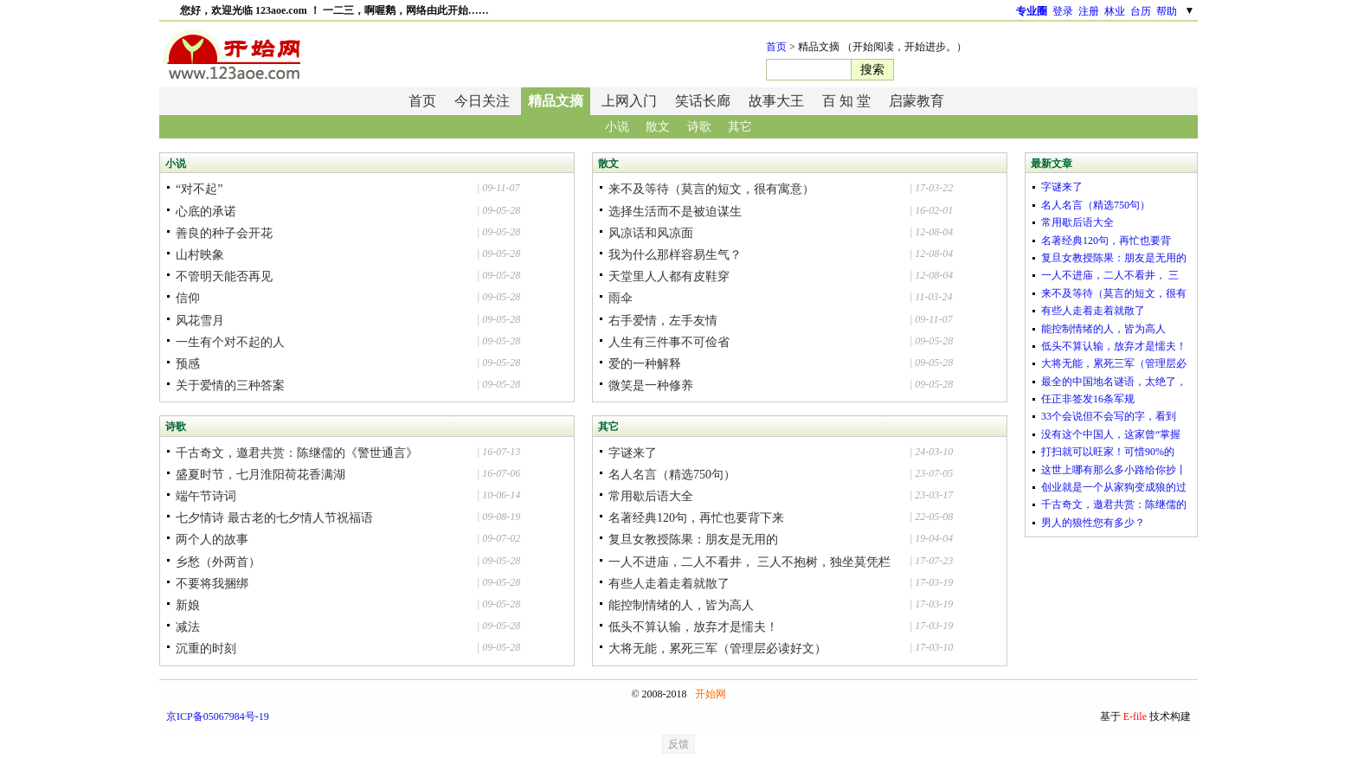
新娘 (188, 605)
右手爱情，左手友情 (662, 320)
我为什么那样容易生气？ (675, 254)
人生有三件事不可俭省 (669, 342)
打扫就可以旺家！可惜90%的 (1107, 452)
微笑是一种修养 (650, 385)
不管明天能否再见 (224, 276)
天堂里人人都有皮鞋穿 (669, 276)
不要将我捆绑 (212, 583)
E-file (1135, 716)
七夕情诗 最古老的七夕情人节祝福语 (274, 517)
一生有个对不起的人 (230, 342)
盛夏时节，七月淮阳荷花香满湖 (260, 474)
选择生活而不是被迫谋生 (675, 211)
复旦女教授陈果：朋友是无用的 (693, 539)
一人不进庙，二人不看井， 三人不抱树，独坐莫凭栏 (749, 562)
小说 (617, 126)
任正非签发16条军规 (1088, 399)
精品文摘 (555, 100)
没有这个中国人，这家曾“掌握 (1110, 434)
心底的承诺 (206, 211)
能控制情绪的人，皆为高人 (681, 605)
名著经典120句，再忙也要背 (1106, 240)
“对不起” (199, 189)
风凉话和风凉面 (650, 233)
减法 (188, 626)
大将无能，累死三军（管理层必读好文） (717, 648)
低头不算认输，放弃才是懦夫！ (693, 626)
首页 (776, 47)
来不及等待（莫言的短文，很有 (1114, 293)
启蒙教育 (916, 100)
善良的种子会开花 (224, 233)
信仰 (188, 298)
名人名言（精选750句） (672, 474)
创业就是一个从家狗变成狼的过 (1114, 487)
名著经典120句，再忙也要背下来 (696, 517)
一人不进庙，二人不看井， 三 (1110, 275)
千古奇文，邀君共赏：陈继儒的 (1114, 504)
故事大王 (776, 100)
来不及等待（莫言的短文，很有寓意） (711, 189)
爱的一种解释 (644, 363)
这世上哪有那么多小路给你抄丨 (1114, 470)
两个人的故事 (212, 539)
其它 (740, 126)
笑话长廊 (702, 100)
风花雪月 (200, 320)
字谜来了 (632, 452)
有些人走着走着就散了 (669, 583)
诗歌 (699, 126)
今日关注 (482, 100)
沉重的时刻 (206, 648)
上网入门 (629, 100)
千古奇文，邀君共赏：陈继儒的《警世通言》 (297, 452)
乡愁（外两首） (218, 562)
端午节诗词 (206, 496)
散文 (658, 126)
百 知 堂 (846, 100)
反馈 (678, 744)
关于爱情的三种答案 (230, 385)
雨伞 (620, 298)
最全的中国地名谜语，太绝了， (1114, 382)
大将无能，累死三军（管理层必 (1114, 363)
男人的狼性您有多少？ (1093, 523)
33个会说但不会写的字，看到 (1108, 416)
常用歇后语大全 (650, 496)
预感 (188, 363)
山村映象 (200, 254)
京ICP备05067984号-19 (217, 716)
